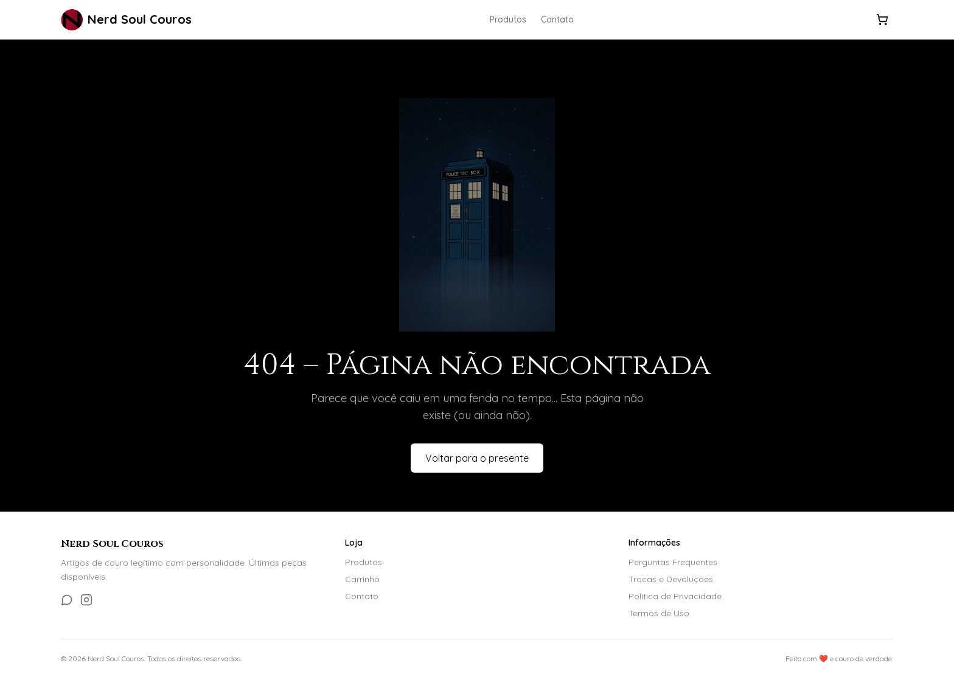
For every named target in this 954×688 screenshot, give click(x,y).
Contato (557, 19)
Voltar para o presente (477, 458)
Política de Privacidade (675, 596)
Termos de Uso (658, 613)
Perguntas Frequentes (672, 562)
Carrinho (362, 579)
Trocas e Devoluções (670, 579)
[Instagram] (86, 600)
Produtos (508, 19)
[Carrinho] (882, 19)
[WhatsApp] (67, 600)
